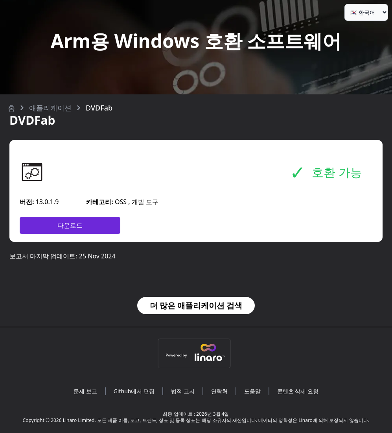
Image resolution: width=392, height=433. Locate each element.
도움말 (252, 391)
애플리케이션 (50, 107)
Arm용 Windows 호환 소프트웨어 (196, 40)
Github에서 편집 (134, 391)
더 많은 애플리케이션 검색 (196, 305)
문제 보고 (85, 391)
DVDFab (99, 107)
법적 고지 (183, 391)
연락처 (219, 391)
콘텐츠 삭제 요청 (297, 391)
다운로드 (70, 225)
